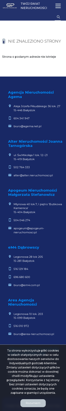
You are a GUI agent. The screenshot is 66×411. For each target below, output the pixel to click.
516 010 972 (21, 326)
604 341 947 (22, 118)
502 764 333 (22, 167)
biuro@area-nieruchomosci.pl (34, 334)
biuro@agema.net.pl (27, 126)
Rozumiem (33, 403)
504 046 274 (22, 220)
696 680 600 (22, 277)
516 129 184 (21, 269)
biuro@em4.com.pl (27, 285)
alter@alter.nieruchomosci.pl (33, 175)
